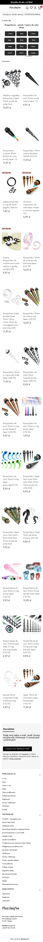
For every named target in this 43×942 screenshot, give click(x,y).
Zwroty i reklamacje (8, 802)
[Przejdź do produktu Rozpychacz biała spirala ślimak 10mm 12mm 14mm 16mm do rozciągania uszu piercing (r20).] (11, 296)
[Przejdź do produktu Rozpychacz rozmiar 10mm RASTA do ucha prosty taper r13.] (11, 134)
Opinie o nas (6, 785)
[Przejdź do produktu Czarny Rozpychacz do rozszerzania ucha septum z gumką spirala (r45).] (11, 241)
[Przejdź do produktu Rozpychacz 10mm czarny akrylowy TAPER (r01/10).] (31, 134)
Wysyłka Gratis (7, 836)
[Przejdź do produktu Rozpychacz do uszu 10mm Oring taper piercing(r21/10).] (11, 459)
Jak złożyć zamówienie (9, 850)
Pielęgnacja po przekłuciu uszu (12, 846)
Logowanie (6, 900)
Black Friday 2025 (8, 822)
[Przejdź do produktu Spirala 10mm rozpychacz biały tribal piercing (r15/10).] (11, 678)
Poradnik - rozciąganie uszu (11, 819)
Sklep (4, 789)
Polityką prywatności (15, 759)
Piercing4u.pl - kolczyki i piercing (13, 14)
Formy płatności (7, 864)
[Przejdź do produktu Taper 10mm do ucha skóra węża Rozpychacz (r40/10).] (31, 678)
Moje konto (6, 894)
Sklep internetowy (19, 939)
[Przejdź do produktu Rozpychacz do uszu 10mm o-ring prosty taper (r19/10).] (31, 406)
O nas (4, 778)
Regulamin (25, 754)
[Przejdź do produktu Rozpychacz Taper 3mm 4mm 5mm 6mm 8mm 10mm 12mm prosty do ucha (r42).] (31, 459)
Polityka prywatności (9, 796)
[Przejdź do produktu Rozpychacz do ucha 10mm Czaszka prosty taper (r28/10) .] (31, 355)
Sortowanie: (6, 61)
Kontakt (4, 809)
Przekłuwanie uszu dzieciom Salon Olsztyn (16, 843)
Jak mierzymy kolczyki (9, 874)
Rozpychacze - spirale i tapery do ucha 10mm (21, 26)
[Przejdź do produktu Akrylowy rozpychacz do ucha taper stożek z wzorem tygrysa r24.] (31, 185)
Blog (3, 782)
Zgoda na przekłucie (9, 839)
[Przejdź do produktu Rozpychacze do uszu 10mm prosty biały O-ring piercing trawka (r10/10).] (11, 624)
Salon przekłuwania (8, 792)
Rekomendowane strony (10, 884)
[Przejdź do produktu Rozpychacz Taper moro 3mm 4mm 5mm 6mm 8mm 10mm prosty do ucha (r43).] (11, 515)
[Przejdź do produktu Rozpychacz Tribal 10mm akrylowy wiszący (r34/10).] (31, 515)
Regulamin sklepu (8, 870)
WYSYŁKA (5, 806)
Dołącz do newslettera (17, 748)
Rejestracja (5, 897)
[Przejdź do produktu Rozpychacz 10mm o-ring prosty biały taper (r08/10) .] (11, 355)
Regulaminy (6, 799)
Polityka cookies (7, 867)
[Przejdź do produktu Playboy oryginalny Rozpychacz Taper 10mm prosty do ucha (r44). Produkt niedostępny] (11, 78)
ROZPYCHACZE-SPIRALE (32, 14)
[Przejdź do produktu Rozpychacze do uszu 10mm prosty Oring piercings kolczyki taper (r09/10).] (31, 624)
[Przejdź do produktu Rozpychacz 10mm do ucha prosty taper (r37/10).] (31, 296)
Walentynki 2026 (8, 826)
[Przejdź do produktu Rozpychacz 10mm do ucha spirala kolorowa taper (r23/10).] (31, 241)
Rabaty (4, 881)
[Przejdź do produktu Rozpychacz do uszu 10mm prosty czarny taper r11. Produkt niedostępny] (31, 78)
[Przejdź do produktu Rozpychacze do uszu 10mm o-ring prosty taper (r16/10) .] (11, 571)
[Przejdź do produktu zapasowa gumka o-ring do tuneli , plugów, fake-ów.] (11, 185)
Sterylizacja (6, 853)
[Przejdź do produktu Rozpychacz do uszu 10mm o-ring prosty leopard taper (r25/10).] (11, 406)
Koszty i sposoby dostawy (10, 860)
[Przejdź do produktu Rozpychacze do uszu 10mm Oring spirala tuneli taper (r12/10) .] (31, 571)
